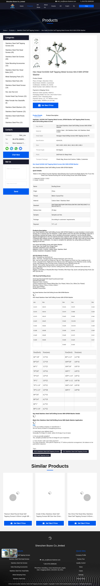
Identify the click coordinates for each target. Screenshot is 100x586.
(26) (14, 58)
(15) (15, 64)
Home (21, 6)
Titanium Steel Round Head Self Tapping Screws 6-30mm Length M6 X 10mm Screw (17, 515)
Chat (86, 6)
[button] (12, 497)
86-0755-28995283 (87, 1)
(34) (14, 81)
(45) (14, 51)
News (81, 567)
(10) (15, 96)
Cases (81, 571)
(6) (15, 102)
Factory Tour (81, 559)
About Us (46, 6)
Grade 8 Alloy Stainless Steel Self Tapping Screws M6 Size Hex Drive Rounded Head (48, 515)
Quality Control (80, 563)
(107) (14, 71)
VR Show (38, 6)
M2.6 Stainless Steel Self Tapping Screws (46, 451)
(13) (15, 117)
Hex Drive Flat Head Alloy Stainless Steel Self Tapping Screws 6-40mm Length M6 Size (80, 515)
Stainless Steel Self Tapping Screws (28, 30)
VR (60, 6)
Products (30, 6)
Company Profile (81, 555)
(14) (15, 86)
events (53, 6)
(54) (15, 45)
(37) (14, 76)
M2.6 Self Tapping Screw (41, 455)
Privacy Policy (81, 578)
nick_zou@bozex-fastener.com (65, 1)
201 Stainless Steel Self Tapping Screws (75, 451)
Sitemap (80, 575)
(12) (11, 92)
